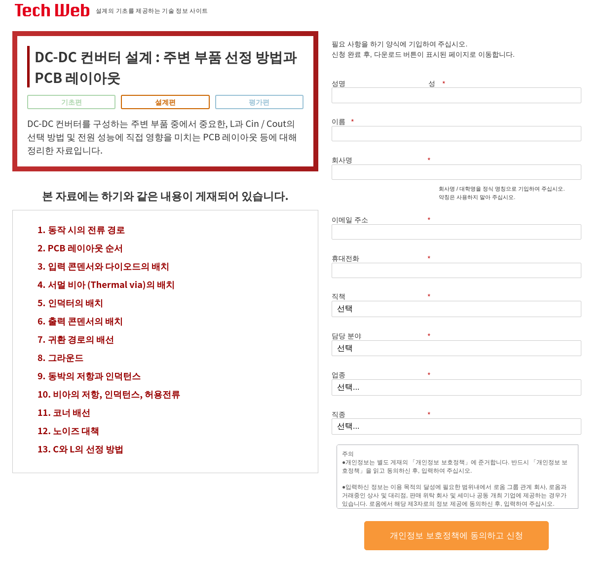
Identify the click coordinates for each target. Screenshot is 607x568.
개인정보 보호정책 (440, 279)
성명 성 (393, 76)
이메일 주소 (386, 137)
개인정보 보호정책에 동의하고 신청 (456, 353)
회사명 (386, 96)
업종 (386, 220)
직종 (386, 242)
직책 (386, 178)
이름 (514, 76)
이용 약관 (330, 531)
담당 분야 (386, 200)
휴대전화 (386, 158)
